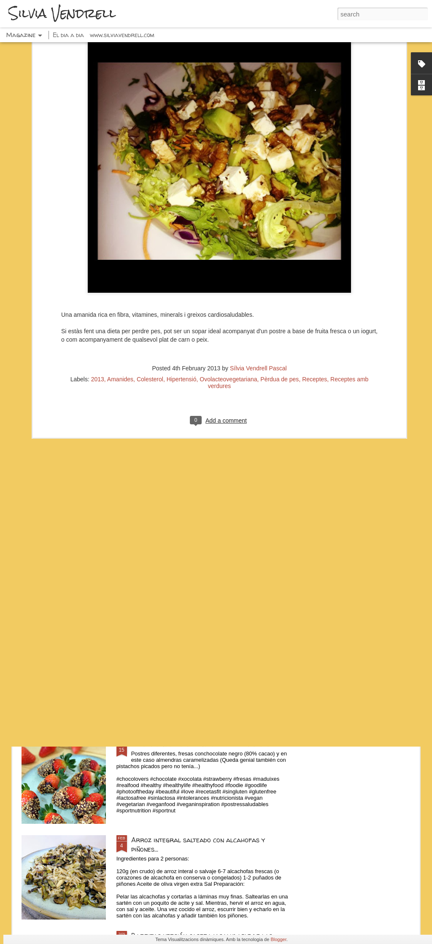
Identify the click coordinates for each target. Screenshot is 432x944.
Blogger (278, 939)
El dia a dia (68, 35)
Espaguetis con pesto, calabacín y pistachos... (203, 648)
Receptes (314, 290)
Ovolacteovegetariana (228, 290)
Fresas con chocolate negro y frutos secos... (202, 744)
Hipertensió (182, 290)
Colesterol (150, 290)
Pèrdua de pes (279, 290)
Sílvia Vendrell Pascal (258, 279)
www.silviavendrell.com (122, 35)
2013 (97, 290)
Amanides (120, 290)
